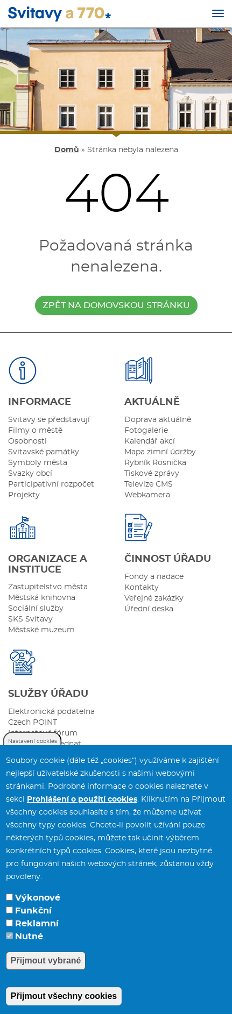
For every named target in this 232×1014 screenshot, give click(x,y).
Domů (66, 150)
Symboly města (37, 463)
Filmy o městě (35, 430)
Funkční (33, 923)
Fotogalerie (146, 430)
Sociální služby (36, 608)
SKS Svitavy (30, 619)
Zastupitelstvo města (48, 587)
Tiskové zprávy (151, 473)
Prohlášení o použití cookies (82, 812)
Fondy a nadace (154, 577)
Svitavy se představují (49, 420)
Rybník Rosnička (155, 463)
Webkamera (147, 495)
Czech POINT (32, 722)
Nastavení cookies (32, 753)
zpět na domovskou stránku (116, 305)
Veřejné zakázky (154, 598)
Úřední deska (148, 609)
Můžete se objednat (44, 744)
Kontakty (141, 587)
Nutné (29, 949)
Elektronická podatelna (51, 712)
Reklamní (37, 936)
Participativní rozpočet (51, 484)
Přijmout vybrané (46, 972)
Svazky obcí (30, 473)
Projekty (24, 495)
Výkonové (37, 910)
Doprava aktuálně (157, 420)
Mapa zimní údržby (160, 452)
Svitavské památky (43, 452)
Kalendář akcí (149, 441)
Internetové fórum (43, 733)
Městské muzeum (41, 630)
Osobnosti (27, 441)
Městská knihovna (41, 598)
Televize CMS (148, 484)
